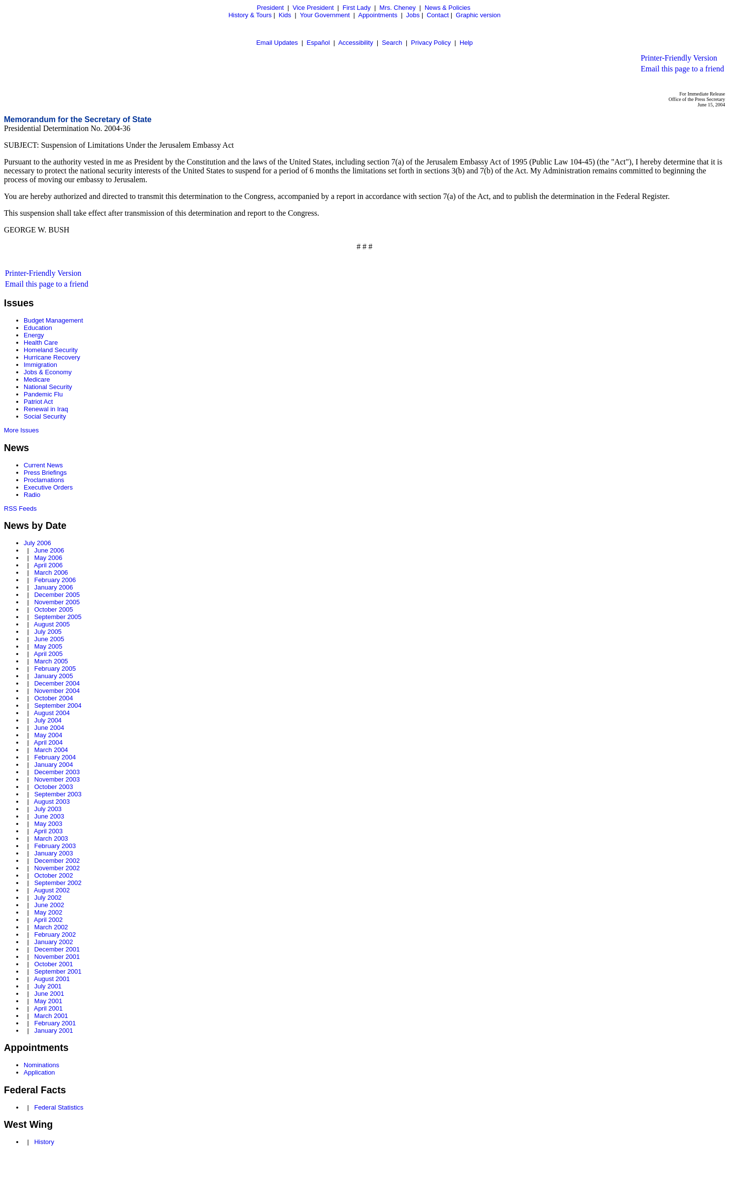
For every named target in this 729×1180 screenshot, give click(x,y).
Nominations (41, 1065)
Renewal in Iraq (46, 409)
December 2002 (57, 860)
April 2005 (48, 653)
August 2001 (52, 979)
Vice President (313, 7)
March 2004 (51, 750)
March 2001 (51, 1015)
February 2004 (55, 757)
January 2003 (53, 853)
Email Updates (277, 42)
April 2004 (48, 742)
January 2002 (53, 942)
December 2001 (57, 949)
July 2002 (48, 897)
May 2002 (48, 912)
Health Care (41, 342)
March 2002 (51, 927)
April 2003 (48, 831)
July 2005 (48, 631)
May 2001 (48, 1001)
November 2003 (57, 779)
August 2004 (52, 713)
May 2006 (48, 557)
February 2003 (55, 846)
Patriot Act (38, 401)
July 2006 (37, 543)
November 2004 (57, 690)
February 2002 (55, 934)
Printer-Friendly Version (679, 58)
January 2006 (53, 587)
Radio (32, 494)
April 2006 (48, 565)
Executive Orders (48, 487)
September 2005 (57, 617)
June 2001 (49, 993)
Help (466, 42)
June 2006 (49, 550)
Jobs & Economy (48, 372)
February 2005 (55, 668)
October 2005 (53, 609)
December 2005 (57, 594)
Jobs (413, 15)
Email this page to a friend (682, 69)
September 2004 (57, 705)
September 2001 (57, 971)
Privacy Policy (431, 42)
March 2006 (51, 572)
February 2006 (55, 580)
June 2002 (49, 905)
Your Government (325, 15)
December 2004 (57, 683)
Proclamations (44, 480)
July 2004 (48, 720)
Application (39, 1072)
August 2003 (52, 801)
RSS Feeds (20, 508)
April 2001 (48, 1008)
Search (392, 42)
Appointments (378, 15)
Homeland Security (51, 350)
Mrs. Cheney (397, 7)
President (270, 7)
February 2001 (55, 1023)
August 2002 (52, 890)
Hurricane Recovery (52, 357)
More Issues (21, 430)
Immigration (40, 364)
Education (38, 327)
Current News (43, 465)
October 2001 (53, 964)
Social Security (45, 416)
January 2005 (53, 676)
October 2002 (53, 875)
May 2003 (48, 823)
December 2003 (57, 772)
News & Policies (447, 7)
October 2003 (53, 786)
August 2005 (52, 624)
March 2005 (51, 661)
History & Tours (250, 15)
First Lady (356, 7)
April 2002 (48, 919)
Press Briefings (45, 472)
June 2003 (49, 816)
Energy (34, 335)
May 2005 (48, 646)
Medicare (37, 379)
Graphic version (478, 15)
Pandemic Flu (43, 394)
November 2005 (57, 602)
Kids (285, 15)
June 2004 (49, 727)
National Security (48, 387)
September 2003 (57, 794)
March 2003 (51, 838)
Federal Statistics (58, 1107)
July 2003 (48, 809)
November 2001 (57, 956)
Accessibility (355, 42)
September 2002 (57, 882)
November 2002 (57, 868)
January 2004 (53, 764)
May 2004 (48, 735)
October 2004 (53, 698)
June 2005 (49, 639)
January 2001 (53, 1030)
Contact (438, 15)
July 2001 (48, 986)
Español (318, 42)
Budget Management (53, 320)
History (44, 1142)
